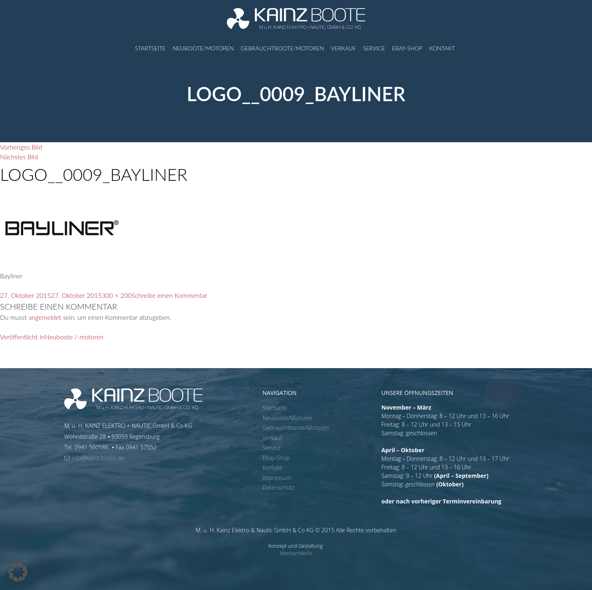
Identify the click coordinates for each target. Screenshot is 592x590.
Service (374, 48)
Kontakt (442, 48)
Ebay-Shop (407, 48)
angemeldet (44, 317)
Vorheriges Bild (21, 147)
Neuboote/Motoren (203, 48)
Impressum (277, 478)
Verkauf (343, 48)
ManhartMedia (296, 553)
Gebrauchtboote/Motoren (282, 48)
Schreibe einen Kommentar (169, 295)
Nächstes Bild (19, 157)
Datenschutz (279, 487)
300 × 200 (117, 295)
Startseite (150, 48)
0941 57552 (141, 447)
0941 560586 (92, 447)
